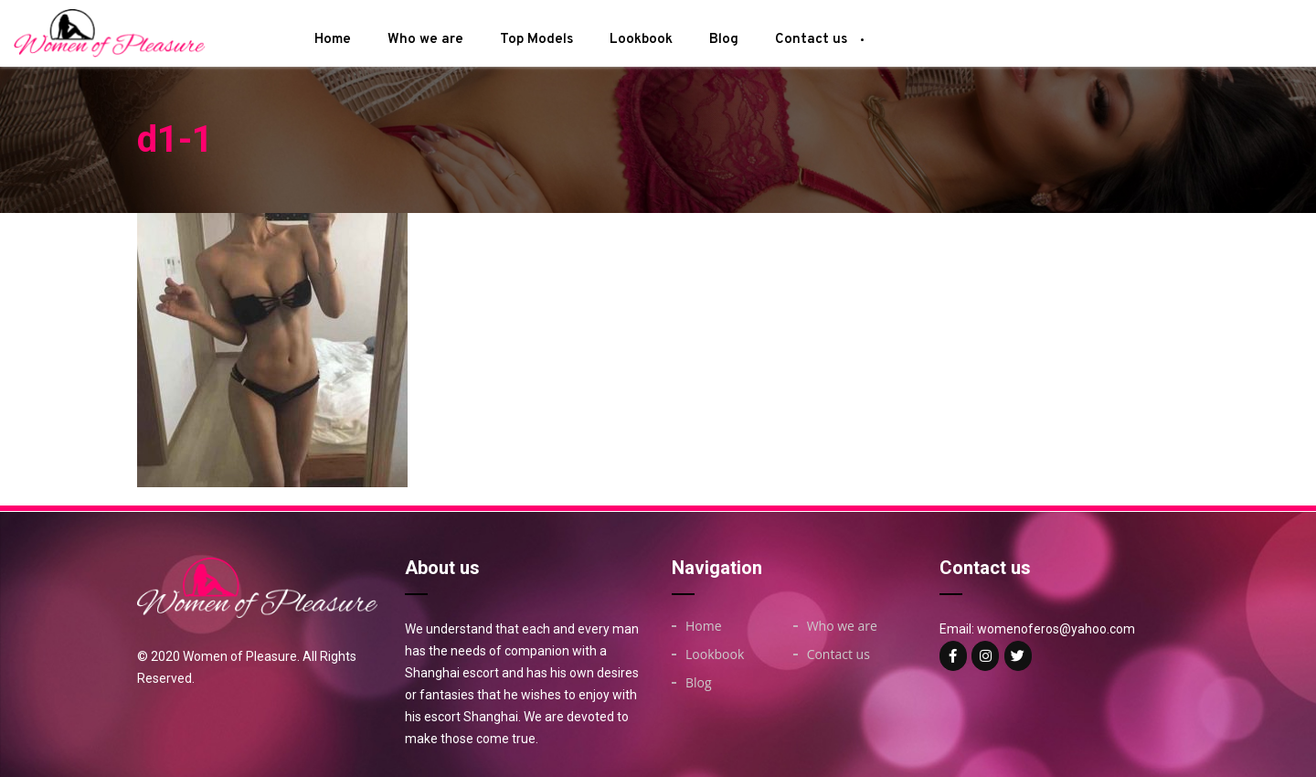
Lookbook (641, 39)
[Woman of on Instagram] (985, 656)
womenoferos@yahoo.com (1056, 629)
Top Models (536, 39)
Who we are (425, 39)
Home (332, 39)
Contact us (811, 39)
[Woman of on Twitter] (1018, 656)
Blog (723, 39)
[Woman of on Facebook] (953, 656)
